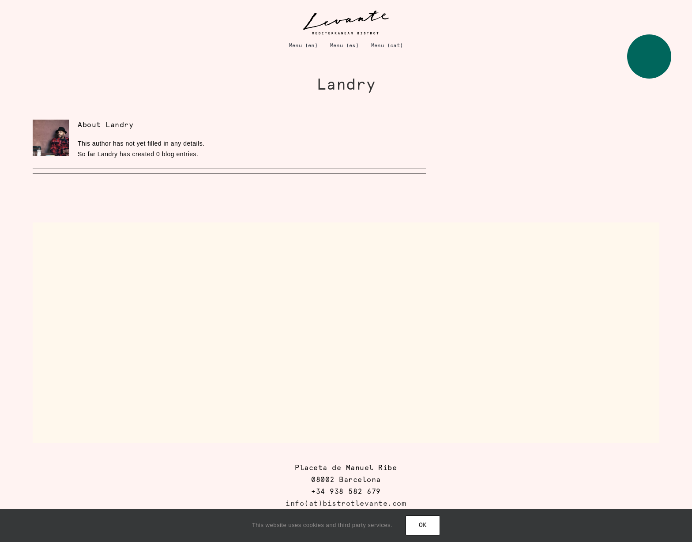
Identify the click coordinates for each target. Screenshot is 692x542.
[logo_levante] (346, 12)
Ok (423, 525)
